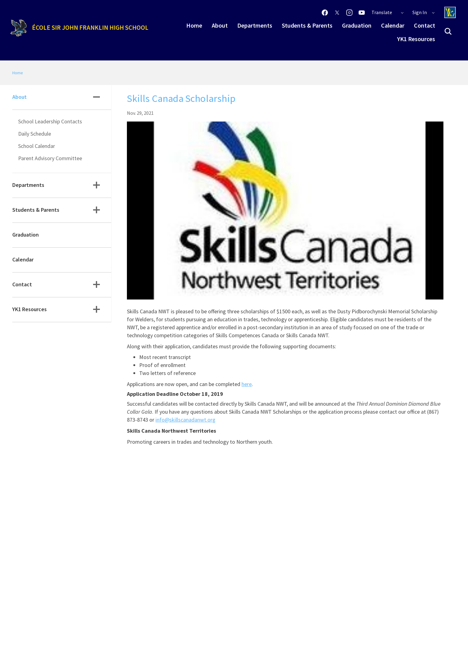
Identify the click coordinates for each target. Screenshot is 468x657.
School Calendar (36, 145)
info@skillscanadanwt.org (185, 419)
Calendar (392, 25)
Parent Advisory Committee (50, 158)
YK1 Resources (416, 39)
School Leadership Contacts (50, 121)
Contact (424, 25)
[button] (448, 31)
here (247, 384)
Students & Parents (307, 25)
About (220, 25)
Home (194, 25)
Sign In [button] (423, 12)
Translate (388, 12)
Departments (254, 25)
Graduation (357, 25)
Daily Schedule (34, 133)
